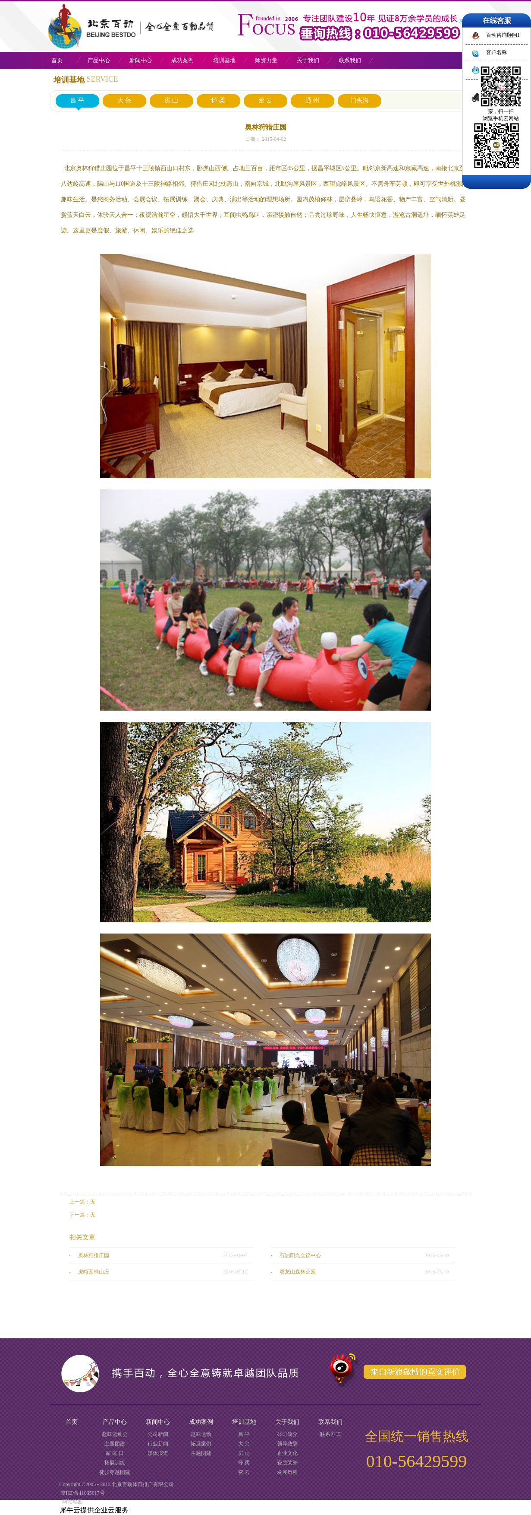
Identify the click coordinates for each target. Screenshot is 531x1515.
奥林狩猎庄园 (93, 1255)
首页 (57, 60)
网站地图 (71, 1502)
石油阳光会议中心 (300, 1255)
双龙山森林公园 (298, 1272)
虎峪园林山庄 (93, 1272)
